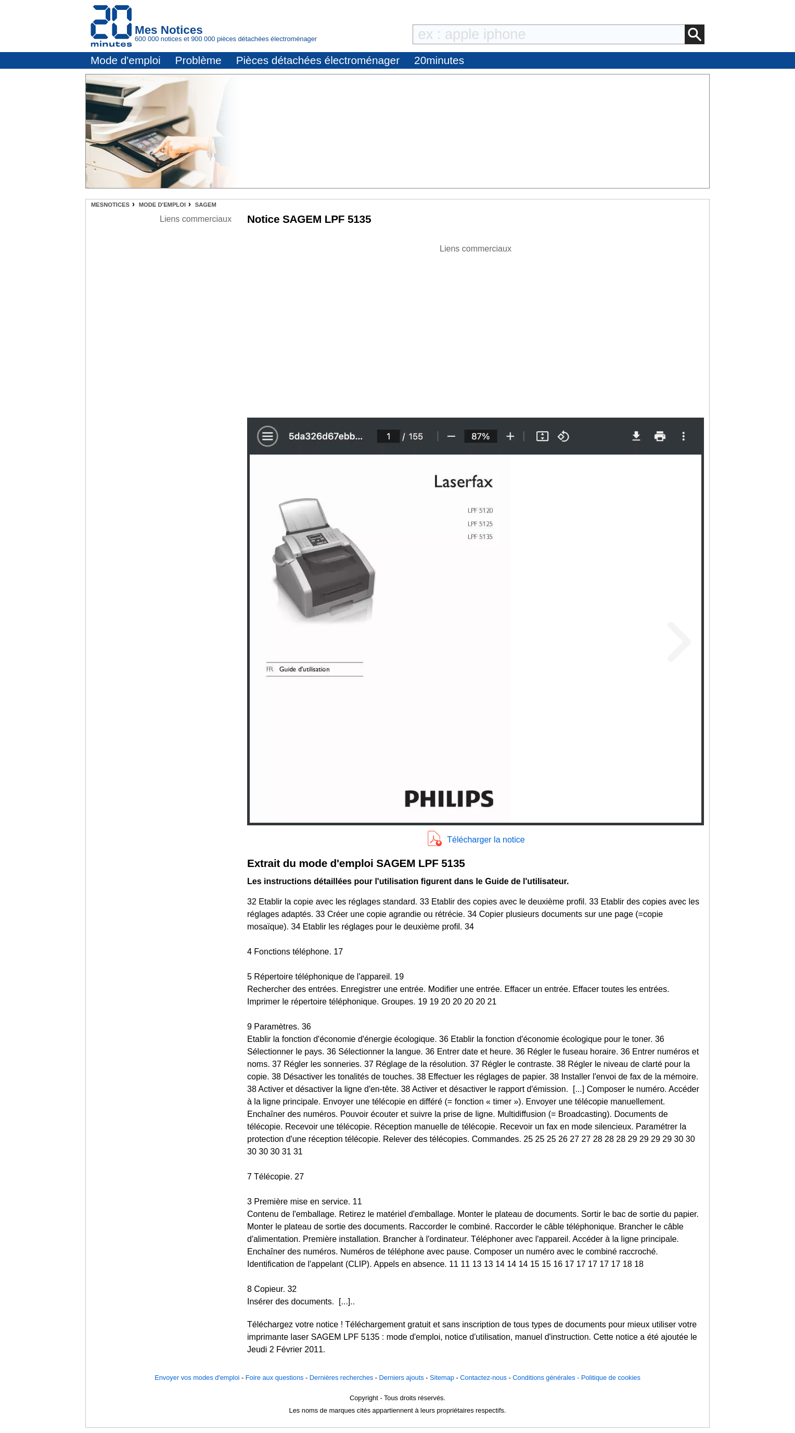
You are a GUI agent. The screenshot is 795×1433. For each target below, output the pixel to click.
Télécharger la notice (485, 839)
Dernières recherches (341, 1377)
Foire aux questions (275, 1377)
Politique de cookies (610, 1377)
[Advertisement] (475, 328)
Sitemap (442, 1377)
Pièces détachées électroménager (318, 60)
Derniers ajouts (401, 1377)
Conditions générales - (546, 1377)
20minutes (439, 60)
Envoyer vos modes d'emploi (197, 1377)
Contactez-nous (483, 1377)
